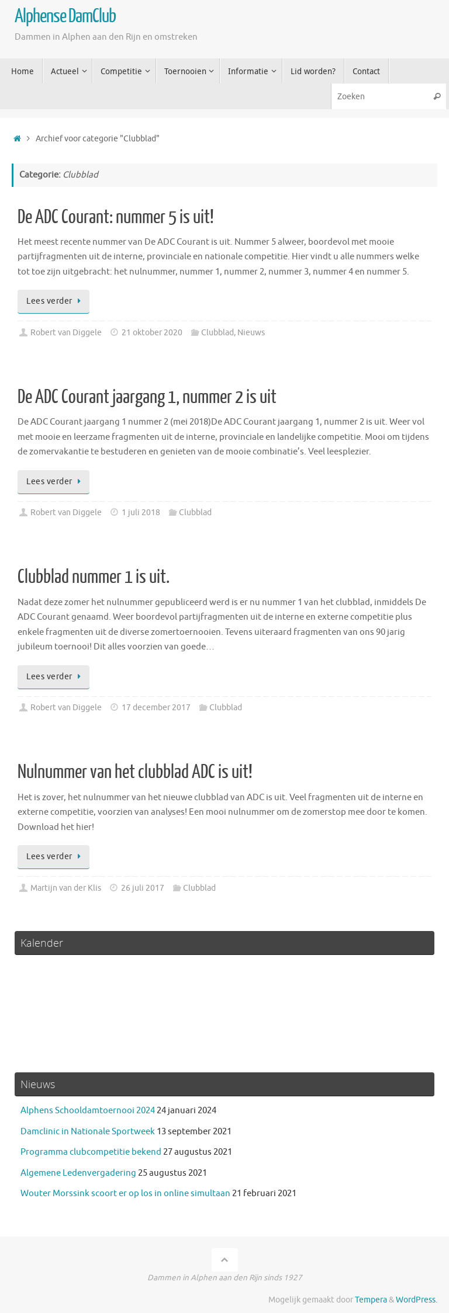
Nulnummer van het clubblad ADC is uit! (135, 772)
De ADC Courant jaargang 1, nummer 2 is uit (147, 397)
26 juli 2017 (142, 888)
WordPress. (416, 1300)
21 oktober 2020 (152, 333)
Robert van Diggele (66, 333)
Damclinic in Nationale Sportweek (87, 1131)
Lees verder (55, 301)
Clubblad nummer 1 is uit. (94, 577)
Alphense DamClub (65, 16)
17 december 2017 (156, 708)
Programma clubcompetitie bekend (90, 1152)
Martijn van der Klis (65, 888)
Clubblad (217, 333)
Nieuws (251, 333)
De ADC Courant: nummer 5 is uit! (116, 217)
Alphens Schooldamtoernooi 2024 (87, 1110)
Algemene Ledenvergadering (78, 1173)
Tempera (371, 1300)
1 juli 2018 (141, 512)
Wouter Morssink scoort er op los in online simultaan (125, 1193)
